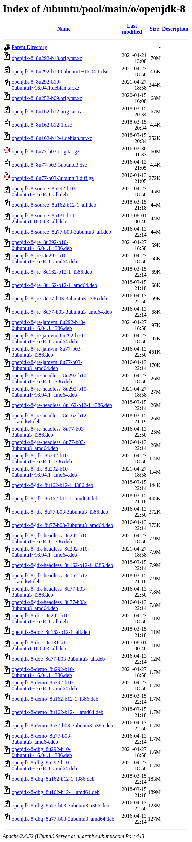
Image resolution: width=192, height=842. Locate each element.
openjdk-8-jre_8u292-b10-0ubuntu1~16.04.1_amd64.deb (44, 258)
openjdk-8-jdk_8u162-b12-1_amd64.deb (55, 498)
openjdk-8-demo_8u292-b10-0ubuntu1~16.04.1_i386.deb (43, 672)
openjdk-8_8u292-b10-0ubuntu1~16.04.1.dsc (60, 71)
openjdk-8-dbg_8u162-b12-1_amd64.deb (56, 792)
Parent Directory (29, 47)
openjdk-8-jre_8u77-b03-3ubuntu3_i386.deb (59, 298)
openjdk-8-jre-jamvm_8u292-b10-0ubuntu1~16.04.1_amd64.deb (48, 338)
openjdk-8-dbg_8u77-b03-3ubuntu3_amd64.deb (63, 819)
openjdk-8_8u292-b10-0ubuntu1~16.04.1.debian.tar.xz (45, 85)
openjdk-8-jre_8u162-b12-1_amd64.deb (54, 285)
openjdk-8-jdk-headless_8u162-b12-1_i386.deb (62, 565)
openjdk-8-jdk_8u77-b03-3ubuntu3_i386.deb (60, 512)
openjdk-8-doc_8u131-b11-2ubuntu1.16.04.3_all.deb (41, 645)
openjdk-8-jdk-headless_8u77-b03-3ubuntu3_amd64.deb (49, 605)
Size (154, 29)
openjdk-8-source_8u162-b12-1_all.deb (54, 205)
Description (175, 29)
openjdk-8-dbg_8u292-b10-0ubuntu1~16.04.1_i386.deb (42, 752)
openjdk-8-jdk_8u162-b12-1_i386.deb (52, 485)
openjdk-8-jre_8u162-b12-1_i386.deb (52, 272)
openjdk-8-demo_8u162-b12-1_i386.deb (55, 699)
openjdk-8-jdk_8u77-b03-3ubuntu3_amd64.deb (62, 525)
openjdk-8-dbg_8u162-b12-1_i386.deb (53, 779)
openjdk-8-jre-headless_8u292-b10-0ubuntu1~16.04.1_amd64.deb (50, 392)
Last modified (132, 29)
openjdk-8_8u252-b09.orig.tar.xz (47, 98)
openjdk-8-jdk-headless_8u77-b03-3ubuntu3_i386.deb (49, 592)
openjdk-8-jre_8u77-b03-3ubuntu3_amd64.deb (62, 312)
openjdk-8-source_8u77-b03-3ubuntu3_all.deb (61, 232)
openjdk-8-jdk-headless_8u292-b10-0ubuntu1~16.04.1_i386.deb (50, 538)
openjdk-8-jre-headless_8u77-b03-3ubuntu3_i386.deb (48, 432)
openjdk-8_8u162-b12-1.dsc (42, 125)
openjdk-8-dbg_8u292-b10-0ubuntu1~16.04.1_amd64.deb (44, 765)
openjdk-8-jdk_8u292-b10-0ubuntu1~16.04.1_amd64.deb (44, 472)
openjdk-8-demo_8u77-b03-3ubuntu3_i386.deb (62, 725)
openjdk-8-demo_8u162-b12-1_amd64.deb (57, 712)
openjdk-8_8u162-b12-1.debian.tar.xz (52, 138)
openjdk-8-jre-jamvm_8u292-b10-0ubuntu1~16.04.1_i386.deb (48, 325)
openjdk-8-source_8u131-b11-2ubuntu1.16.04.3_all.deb (44, 218)
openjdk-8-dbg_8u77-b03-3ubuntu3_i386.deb (60, 805)
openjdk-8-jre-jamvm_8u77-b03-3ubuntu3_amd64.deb (47, 365)
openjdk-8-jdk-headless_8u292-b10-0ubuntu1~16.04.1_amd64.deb (50, 552)
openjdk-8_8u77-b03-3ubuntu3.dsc (49, 165)
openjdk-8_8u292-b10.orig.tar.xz (47, 58)
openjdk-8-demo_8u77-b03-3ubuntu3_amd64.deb (42, 739)
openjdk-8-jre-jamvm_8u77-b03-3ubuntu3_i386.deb (47, 352)
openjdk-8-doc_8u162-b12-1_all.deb (51, 632)
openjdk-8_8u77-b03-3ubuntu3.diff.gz (53, 178)
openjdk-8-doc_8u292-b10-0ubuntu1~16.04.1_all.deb (41, 618)
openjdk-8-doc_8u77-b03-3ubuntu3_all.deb (58, 659)
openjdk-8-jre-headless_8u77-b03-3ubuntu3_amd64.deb (48, 445)
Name (64, 29)
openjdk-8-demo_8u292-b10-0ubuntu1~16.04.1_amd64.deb (44, 685)
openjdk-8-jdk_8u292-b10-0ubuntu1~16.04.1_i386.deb (42, 458)
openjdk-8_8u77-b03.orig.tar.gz (45, 151)
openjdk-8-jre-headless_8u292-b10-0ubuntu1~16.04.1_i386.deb (50, 378)
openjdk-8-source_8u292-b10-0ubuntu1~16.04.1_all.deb (44, 191)
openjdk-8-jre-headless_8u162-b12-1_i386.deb (62, 405)
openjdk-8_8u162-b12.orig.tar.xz (47, 111)
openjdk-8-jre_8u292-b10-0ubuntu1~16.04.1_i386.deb (42, 245)
